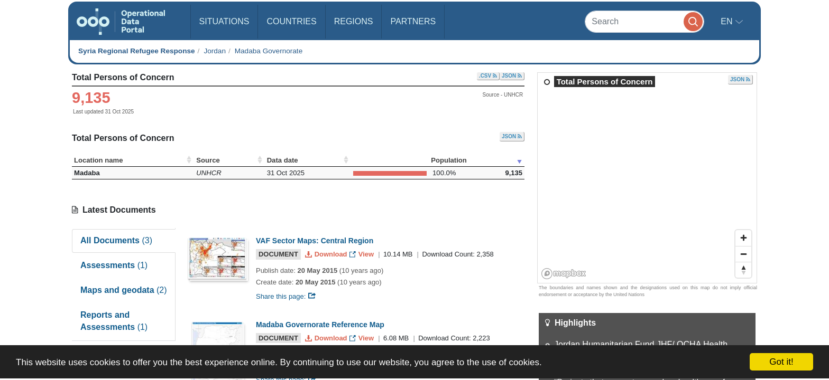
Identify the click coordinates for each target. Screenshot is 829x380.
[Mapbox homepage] (563, 273)
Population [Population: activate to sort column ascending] (449, 160)
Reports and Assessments (114, 320)
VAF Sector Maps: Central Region (314, 240)
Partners (413, 21)
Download (327, 254)
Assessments (114, 265)
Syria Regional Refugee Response (136, 51)
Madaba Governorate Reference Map (320, 324)
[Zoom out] (743, 254)
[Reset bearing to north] (743, 270)
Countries (291, 21)
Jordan (215, 51)
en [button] (728, 21)
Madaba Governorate (268, 51)
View (362, 254)
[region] (648, 178)
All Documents (116, 240)
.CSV (488, 76)
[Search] (644, 21)
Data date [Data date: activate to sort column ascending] (282, 160)
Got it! (781, 362)
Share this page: (286, 296)
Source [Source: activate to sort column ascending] (207, 160)
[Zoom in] (743, 238)
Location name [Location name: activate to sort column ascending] (98, 160)
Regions (353, 21)
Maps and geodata (123, 290)
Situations (224, 21)
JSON (512, 76)
